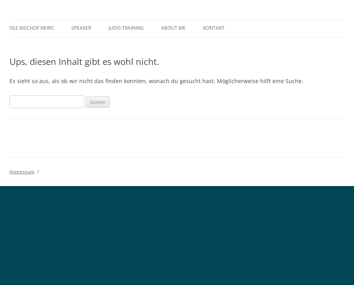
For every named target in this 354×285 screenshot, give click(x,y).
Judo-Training (126, 28)
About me (173, 28)
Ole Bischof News (32, 28)
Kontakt (214, 28)
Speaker (81, 28)
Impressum (22, 171)
